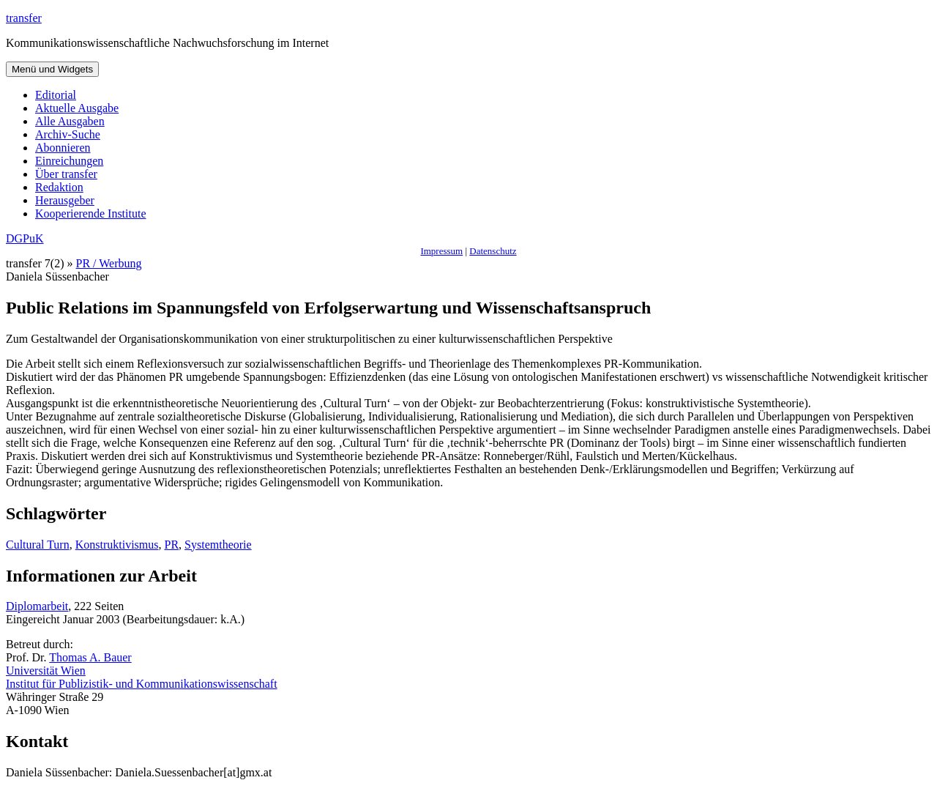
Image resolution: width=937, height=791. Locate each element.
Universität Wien (46, 670)
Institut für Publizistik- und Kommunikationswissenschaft (141, 683)
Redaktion (59, 187)
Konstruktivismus (117, 544)
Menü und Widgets (52, 69)
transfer (24, 18)
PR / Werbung (109, 263)
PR (171, 544)
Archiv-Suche (67, 134)
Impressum (441, 250)
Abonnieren (63, 147)
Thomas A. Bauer (90, 657)
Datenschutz (492, 250)
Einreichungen (69, 161)
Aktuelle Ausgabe (77, 108)
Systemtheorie (218, 544)
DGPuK (25, 238)
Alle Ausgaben (70, 121)
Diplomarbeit (37, 606)
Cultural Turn (38, 544)
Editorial (55, 95)
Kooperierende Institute (90, 213)
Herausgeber (64, 200)
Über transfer (66, 174)
